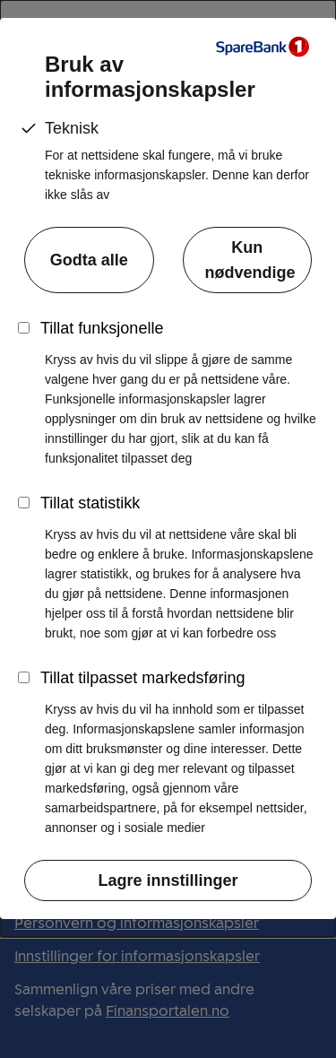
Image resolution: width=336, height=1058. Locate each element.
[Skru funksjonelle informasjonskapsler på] (24, 328)
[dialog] (168, 468)
